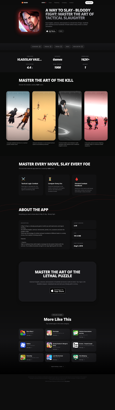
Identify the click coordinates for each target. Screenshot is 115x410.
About (67, 46)
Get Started (89, 2)
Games (61, 31)
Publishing (56, 2)
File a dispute (67, 381)
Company (64, 2)
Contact (71, 2)
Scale (50, 2)
